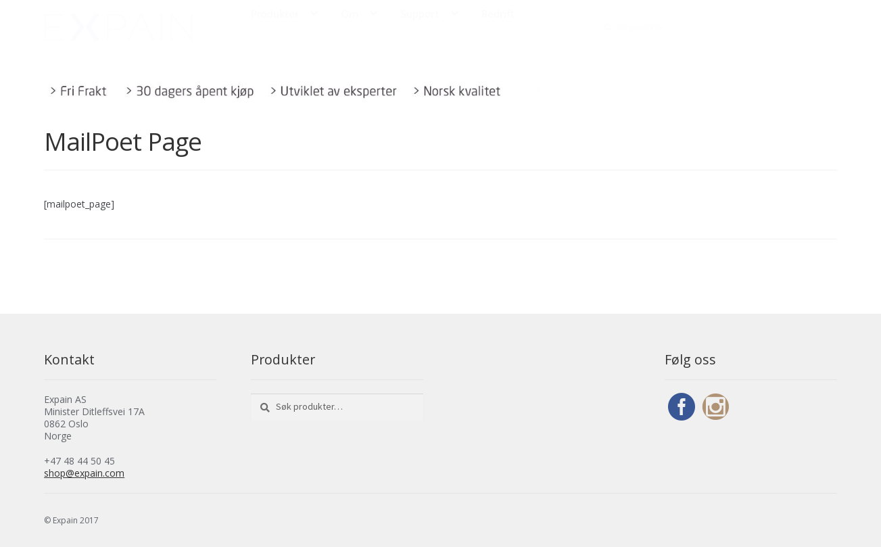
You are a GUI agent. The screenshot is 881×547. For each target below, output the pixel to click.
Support (419, 14)
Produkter (275, 14)
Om (349, 14)
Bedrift (498, 14)
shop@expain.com (84, 473)
